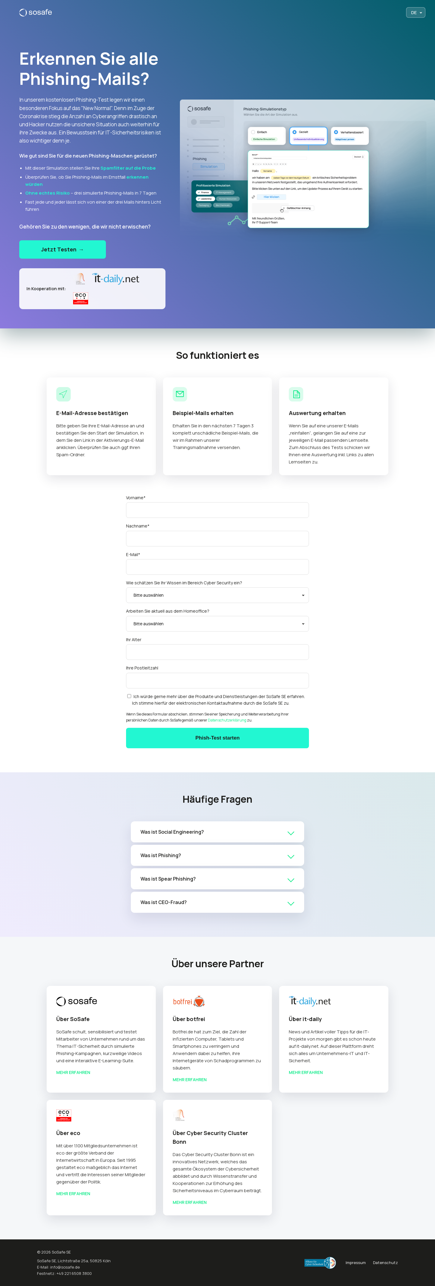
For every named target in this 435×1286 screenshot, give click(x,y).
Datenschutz (385, 1262)
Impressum (356, 1262)
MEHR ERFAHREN (73, 1072)
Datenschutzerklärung (227, 720)
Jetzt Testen (62, 249)
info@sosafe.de (65, 1267)
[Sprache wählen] (415, 12)
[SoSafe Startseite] (35, 12)
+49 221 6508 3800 (74, 1273)
